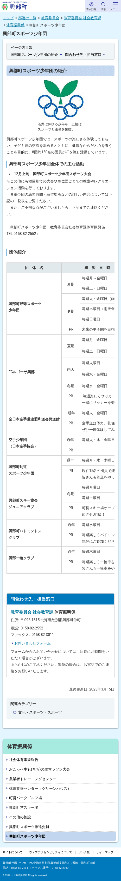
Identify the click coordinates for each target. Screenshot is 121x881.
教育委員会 (50, 18)
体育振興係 (15, 25)
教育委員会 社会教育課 (82, 18)
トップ (8, 18)
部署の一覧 (27, 18)
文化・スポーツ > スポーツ (40, 712)
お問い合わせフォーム (32, 643)
